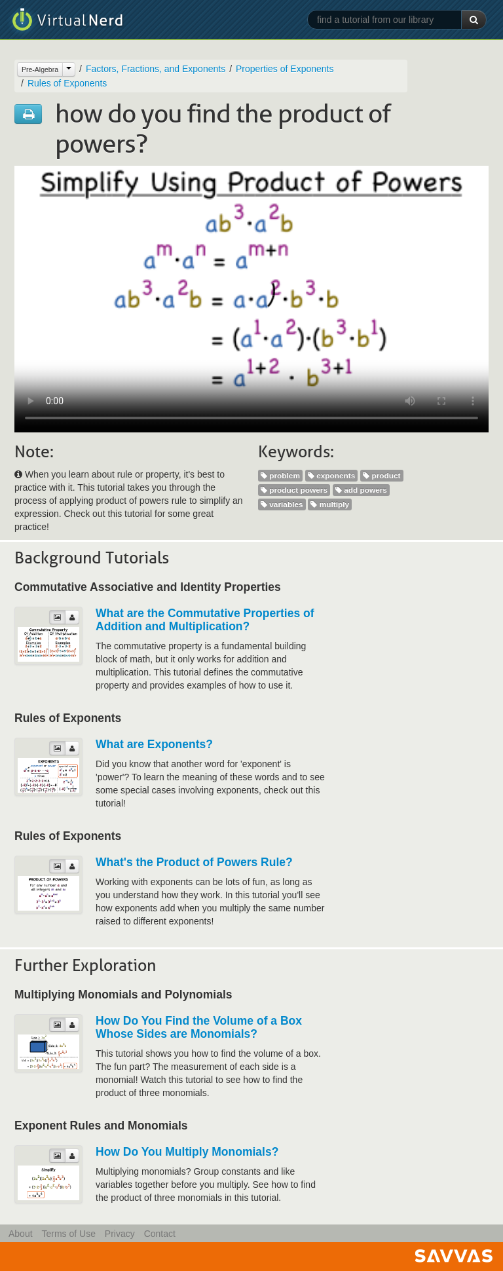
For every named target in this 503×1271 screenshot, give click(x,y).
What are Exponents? (154, 744)
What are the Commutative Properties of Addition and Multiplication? (205, 620)
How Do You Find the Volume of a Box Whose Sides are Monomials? (199, 1027)
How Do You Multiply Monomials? (187, 1151)
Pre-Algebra (40, 69)
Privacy (120, 1233)
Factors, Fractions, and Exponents (155, 69)
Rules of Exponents (67, 83)
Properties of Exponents (284, 69)
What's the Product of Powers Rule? (194, 862)
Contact (160, 1233)
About (21, 1233)
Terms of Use (68, 1233)
